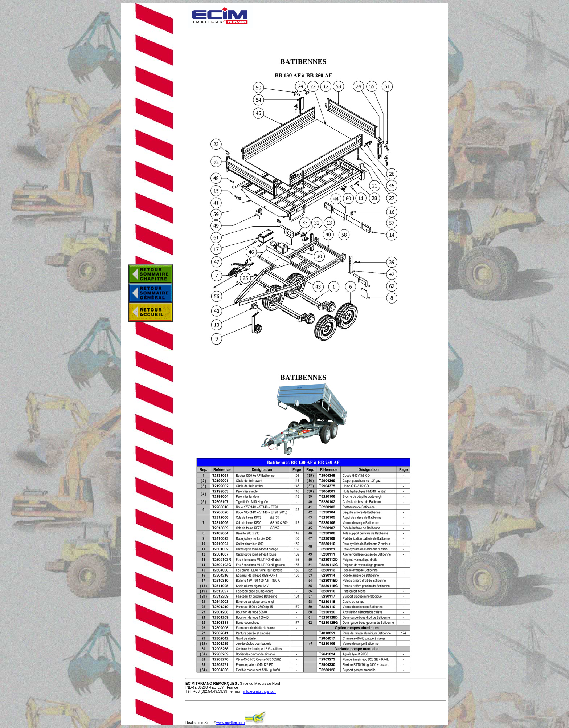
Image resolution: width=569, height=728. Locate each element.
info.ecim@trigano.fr (259, 692)
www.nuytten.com (230, 723)
